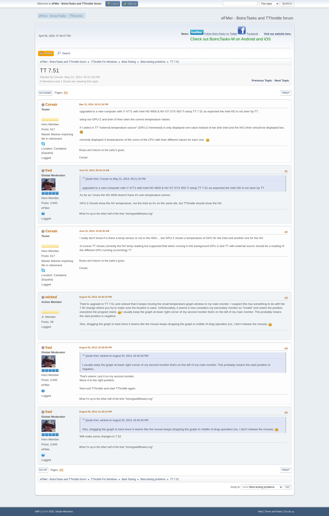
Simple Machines (64, 511)
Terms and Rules (273, 511)
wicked (51, 297)
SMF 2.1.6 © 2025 (44, 511)
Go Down (45, 93)
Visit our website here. (277, 33)
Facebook (252, 33)
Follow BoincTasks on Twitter (220, 33)
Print (285, 93)
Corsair (51, 104)
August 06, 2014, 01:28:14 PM (95, 411)
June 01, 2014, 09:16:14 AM (94, 170)
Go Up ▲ (289, 511)
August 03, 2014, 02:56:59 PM (95, 347)
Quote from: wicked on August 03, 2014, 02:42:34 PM (117, 355)
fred (48, 170)
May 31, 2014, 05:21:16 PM (93, 104)
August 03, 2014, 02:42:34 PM (95, 297)
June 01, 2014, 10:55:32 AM (94, 231)
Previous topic (262, 80)
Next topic (282, 80)
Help (260, 511)
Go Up (43, 470)
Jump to (235, 486)
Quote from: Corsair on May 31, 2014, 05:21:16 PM (116, 178)
